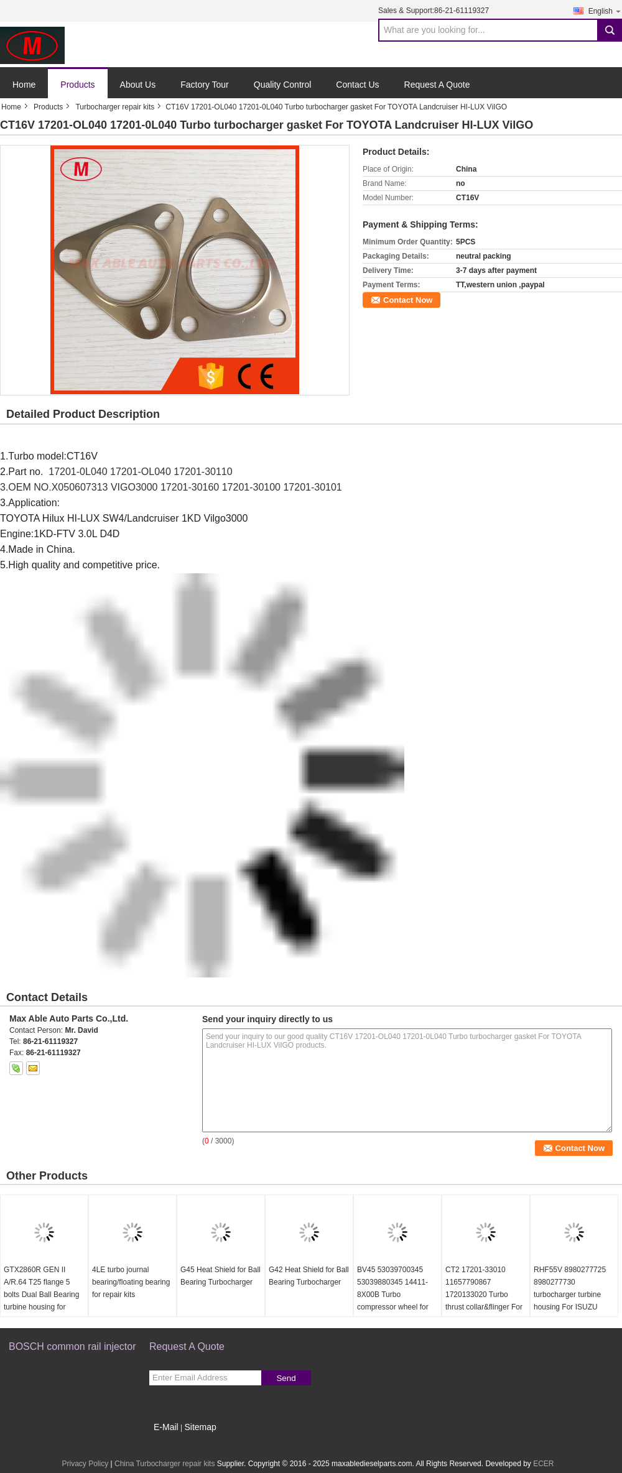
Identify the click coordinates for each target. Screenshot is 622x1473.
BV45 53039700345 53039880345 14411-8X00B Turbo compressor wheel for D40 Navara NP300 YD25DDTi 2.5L (393, 1300)
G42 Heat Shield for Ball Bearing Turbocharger (309, 1275)
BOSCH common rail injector (72, 1346)
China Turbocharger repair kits (164, 1463)
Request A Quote (437, 85)
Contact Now (407, 300)
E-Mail (166, 1427)
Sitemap (200, 1427)
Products (77, 85)
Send (285, 1378)
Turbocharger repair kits (114, 107)
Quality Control (283, 85)
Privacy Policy (85, 1463)
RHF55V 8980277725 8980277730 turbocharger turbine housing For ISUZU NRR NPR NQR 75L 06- (573, 1294)
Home (23, 85)
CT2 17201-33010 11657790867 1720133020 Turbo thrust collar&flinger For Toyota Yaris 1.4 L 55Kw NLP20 (485, 1300)
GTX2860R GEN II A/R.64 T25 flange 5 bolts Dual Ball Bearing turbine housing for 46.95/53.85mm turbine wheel (42, 1300)
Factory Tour (204, 85)
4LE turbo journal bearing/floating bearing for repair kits (131, 1282)
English (605, 11)
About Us (138, 85)
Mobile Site (171, 1442)
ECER (543, 1463)
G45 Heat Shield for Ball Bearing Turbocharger (220, 1275)
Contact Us (357, 85)
